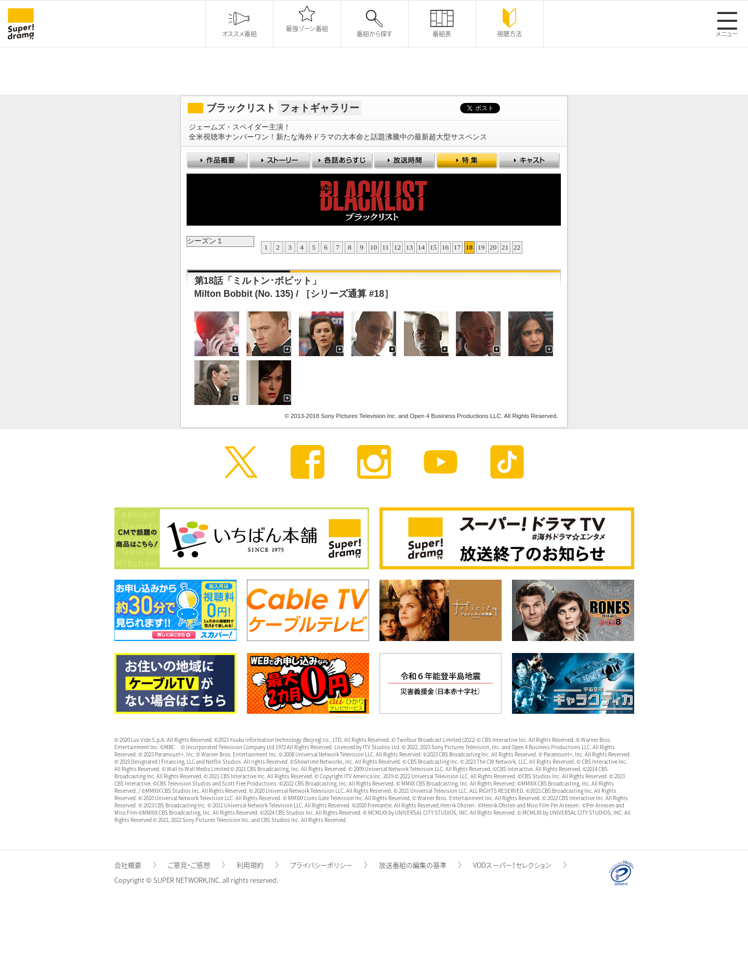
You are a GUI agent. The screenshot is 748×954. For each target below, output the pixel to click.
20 (493, 247)
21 (505, 247)
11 (385, 247)
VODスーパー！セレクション (519, 865)
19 (481, 247)
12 (397, 247)
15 (433, 247)
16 (445, 247)
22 (517, 247)
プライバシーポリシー (328, 865)
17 (457, 247)
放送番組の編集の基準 (420, 865)
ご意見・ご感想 (196, 865)
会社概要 (135, 865)
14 (421, 247)
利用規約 (257, 865)
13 (409, 247)
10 (373, 247)
